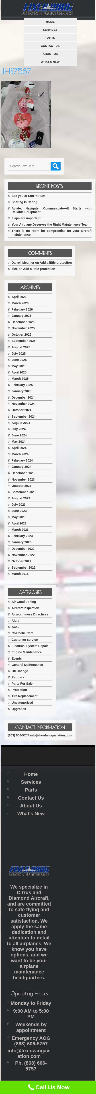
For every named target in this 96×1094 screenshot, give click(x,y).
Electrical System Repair (30, 646)
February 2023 (22, 536)
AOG (15, 627)
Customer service (25, 639)
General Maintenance (27, 665)
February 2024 (22, 460)
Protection (19, 690)
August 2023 (21, 498)
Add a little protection (56, 262)
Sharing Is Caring (24, 202)
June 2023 (19, 511)
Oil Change (20, 671)
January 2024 (21, 466)
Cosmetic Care (22, 633)
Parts (50, 37)
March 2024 (20, 454)
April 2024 (19, 448)
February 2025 (22, 385)
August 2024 (21, 423)
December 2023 (23, 473)
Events (17, 658)
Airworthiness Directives (30, 614)
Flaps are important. (26, 218)
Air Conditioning (24, 602)
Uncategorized (22, 702)
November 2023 (23, 479)
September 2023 (23, 492)
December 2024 (23, 397)
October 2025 (21, 334)
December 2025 (23, 322)
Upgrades (19, 709)
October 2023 (21, 486)
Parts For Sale (22, 683)
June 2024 (19, 435)
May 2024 (18, 441)
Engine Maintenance (27, 652)
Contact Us (50, 45)
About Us (50, 54)
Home (50, 21)
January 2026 (21, 315)
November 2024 (23, 404)
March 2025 (20, 378)
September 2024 (23, 416)
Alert (15, 620)
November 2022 (23, 555)
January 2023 (21, 542)
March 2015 (20, 574)
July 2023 (19, 504)
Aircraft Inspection (25, 608)
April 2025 (19, 372)
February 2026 (22, 309)
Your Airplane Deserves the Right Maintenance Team (50, 224)
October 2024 (21, 410)
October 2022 (21, 561)
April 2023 (19, 523)
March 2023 (20, 529)
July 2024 (19, 429)
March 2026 (20, 303)
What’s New (50, 62)
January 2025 (21, 391)
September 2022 (23, 567)
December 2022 (23, 548)
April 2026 (19, 297)
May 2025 (18, 366)
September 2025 (23, 341)
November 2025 (23, 328)
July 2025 (19, 353)
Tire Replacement (24, 696)
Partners (18, 677)
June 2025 (19, 360)
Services (50, 29)
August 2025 (21, 347)
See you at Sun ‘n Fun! (28, 196)
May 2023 (18, 517)
